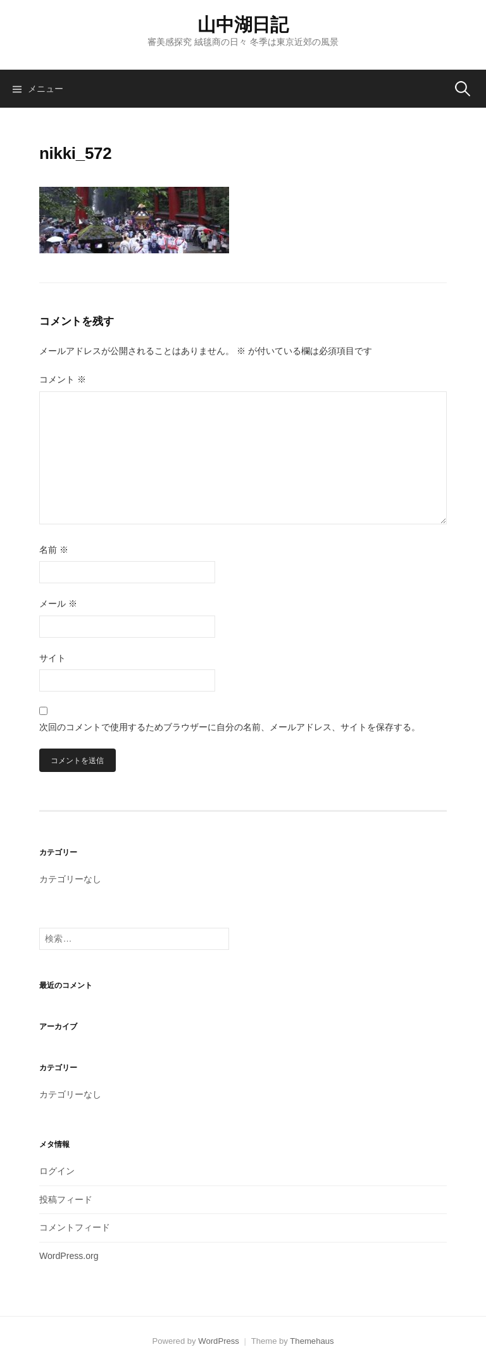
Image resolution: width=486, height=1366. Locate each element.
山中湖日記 (243, 25)
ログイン (57, 1171)
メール (58, 603)
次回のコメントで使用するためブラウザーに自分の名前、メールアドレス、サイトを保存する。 (229, 727)
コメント (62, 379)
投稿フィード (65, 1199)
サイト (52, 658)
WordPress (218, 1341)
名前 (53, 550)
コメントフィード (74, 1227)
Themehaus (311, 1341)
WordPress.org (69, 1256)
